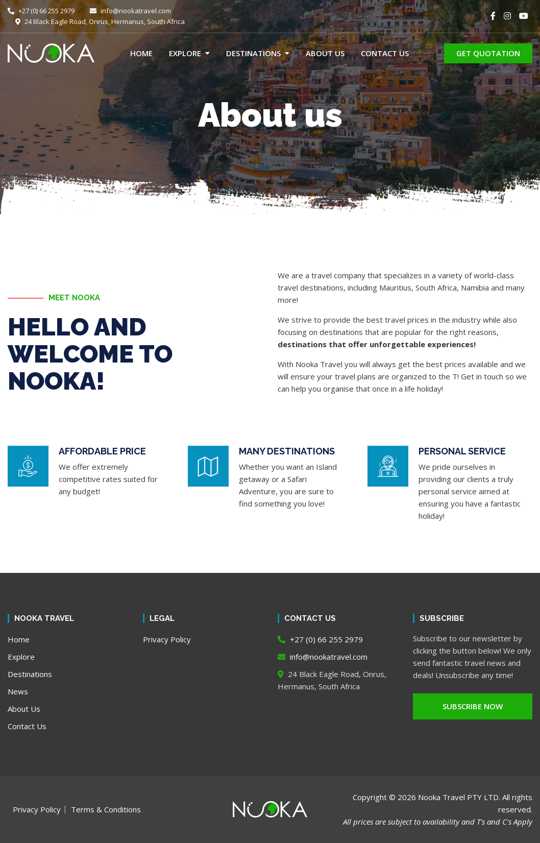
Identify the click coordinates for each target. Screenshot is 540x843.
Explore (185, 53)
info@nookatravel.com (130, 10)
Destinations (253, 53)
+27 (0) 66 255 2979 (41, 10)
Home (141, 53)
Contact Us (385, 53)
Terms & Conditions (106, 809)
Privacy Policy (167, 639)
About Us (325, 53)
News (18, 691)
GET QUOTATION (488, 53)
